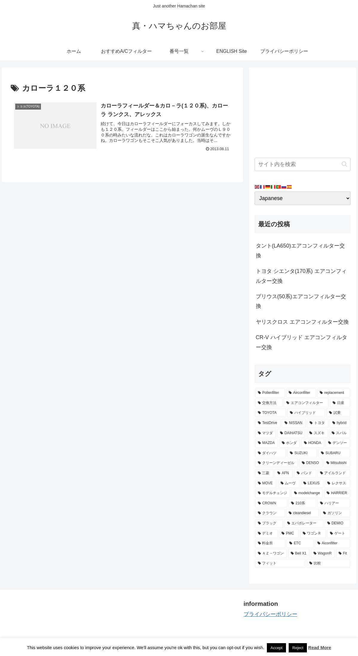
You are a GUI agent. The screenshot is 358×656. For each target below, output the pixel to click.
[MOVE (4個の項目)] (266, 483)
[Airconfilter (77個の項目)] (301, 392)
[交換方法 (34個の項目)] (268, 403)
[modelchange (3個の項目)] (307, 493)
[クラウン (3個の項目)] (270, 513)
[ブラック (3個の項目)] (269, 523)
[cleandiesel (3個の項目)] (302, 513)
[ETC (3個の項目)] (300, 543)
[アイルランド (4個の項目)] (333, 473)
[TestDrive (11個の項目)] (268, 423)
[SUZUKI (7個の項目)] (302, 453)
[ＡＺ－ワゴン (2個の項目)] (271, 553)
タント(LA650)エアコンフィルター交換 (300, 250)
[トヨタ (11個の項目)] (317, 423)
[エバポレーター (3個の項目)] (303, 523)
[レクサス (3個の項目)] (337, 483)
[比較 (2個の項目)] (328, 563)
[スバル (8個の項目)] (339, 433)
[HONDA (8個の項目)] (312, 443)
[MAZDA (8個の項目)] (266, 443)
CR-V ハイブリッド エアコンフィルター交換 (301, 342)
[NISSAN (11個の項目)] (294, 423)
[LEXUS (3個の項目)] (312, 483)
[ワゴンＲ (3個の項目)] (313, 533)
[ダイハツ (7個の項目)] (270, 453)
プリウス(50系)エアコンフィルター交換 (301, 301)
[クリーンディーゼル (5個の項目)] (276, 463)
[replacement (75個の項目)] (333, 392)
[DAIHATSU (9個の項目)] (291, 433)
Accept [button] (276, 648)
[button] (344, 164)
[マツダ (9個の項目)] (265, 433)
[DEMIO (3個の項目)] (337, 523)
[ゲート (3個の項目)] (338, 533)
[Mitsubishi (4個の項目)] (337, 463)
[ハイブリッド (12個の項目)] (306, 412)
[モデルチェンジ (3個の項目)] (272, 493)
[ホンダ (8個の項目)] (289, 443)
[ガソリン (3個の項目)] (335, 513)
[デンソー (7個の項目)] (337, 443)
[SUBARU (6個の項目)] (334, 453)
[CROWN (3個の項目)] (271, 503)
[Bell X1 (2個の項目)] (299, 553)
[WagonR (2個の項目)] (323, 553)
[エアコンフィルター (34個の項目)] (306, 403)
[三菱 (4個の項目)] (264, 473)
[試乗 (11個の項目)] (338, 412)
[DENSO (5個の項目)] (310, 463)
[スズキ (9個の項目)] (317, 433)
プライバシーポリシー (270, 614)
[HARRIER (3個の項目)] (337, 493)
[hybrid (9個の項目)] (340, 423)
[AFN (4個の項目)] (284, 473)
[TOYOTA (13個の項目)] (270, 412)
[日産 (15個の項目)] (340, 403)
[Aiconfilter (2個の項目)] (332, 543)
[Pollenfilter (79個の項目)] (270, 392)
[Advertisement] (303, 110)
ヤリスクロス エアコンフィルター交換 (302, 322)
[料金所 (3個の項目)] (270, 543)
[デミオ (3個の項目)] (266, 533)
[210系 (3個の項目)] (302, 503)
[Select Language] (303, 198)
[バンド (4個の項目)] (305, 473)
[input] (303, 164)
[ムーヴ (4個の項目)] (289, 483)
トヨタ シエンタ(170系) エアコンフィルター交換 (301, 276)
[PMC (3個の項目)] (289, 533)
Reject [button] (297, 648)
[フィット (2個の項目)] (280, 563)
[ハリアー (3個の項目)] (333, 503)
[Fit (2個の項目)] (343, 553)
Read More (319, 647)
